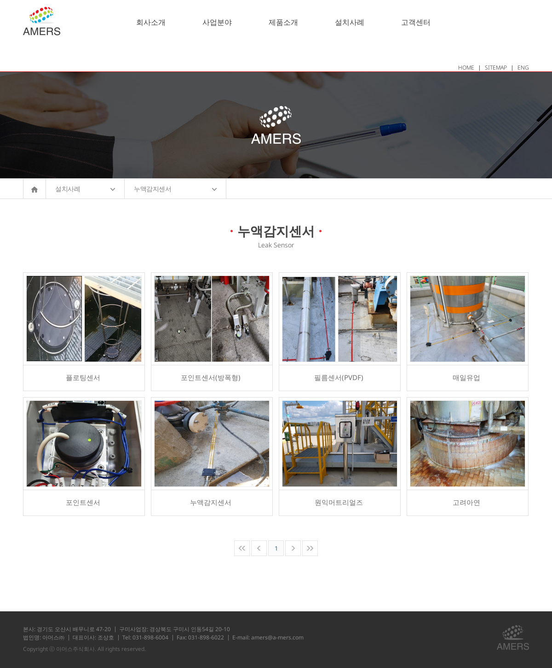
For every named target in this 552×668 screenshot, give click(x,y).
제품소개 (283, 22)
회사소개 (151, 22)
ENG (523, 67)
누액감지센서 (175, 189)
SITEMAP (496, 67)
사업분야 (217, 22)
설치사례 (349, 22)
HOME (466, 67)
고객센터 (416, 22)
